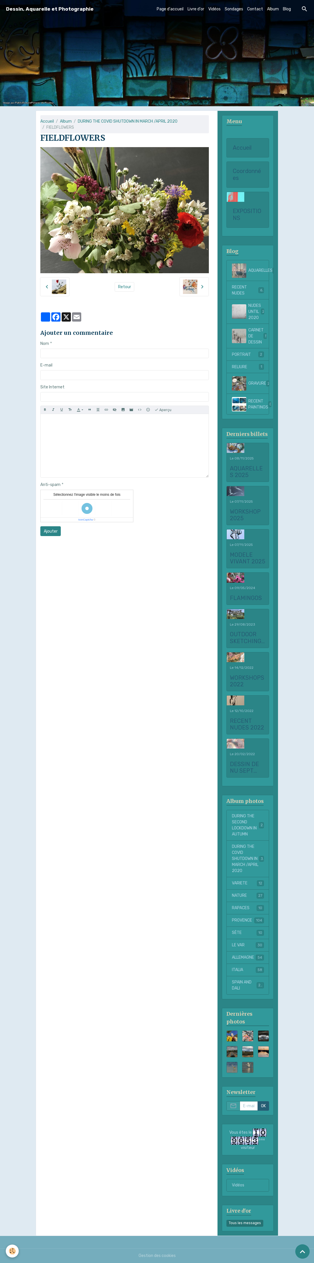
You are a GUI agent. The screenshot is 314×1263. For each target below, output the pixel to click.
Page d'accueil (170, 9)
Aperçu (162, 410)
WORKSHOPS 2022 (247, 681)
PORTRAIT (248, 354)
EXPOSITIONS (247, 214)
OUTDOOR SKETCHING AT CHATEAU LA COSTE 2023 (247, 638)
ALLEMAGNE (248, 957)
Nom (44, 343)
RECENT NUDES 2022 (247, 724)
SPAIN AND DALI (248, 985)
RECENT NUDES (248, 290)
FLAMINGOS (246, 598)
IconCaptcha (85, 519)
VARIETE (248, 883)
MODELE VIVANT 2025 (247, 558)
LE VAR (248, 945)
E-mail (46, 365)
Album (273, 9)
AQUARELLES (250, 270)
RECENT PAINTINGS (250, 404)
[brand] (50, 9)
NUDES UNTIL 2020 (249, 311)
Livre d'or (196, 9)
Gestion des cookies (157, 1255)
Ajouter (51, 531)
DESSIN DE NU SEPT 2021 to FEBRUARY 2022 (244, 767)
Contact (255, 9)
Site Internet (52, 387)
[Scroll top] (302, 1251)
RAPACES (248, 908)
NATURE (248, 896)
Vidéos (214, 9)
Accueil (47, 121)
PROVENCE (248, 920)
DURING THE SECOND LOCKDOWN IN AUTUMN (248, 825)
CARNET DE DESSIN (250, 336)
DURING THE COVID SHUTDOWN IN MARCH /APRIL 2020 (127, 121)
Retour (124, 286)
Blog (287, 9)
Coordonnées (247, 174)
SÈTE (248, 933)
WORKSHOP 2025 (245, 515)
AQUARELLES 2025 (246, 472)
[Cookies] (12, 1251)
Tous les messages (245, 1223)
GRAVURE (250, 383)
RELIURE (248, 367)
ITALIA (248, 970)
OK (263, 1106)
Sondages (234, 9)
